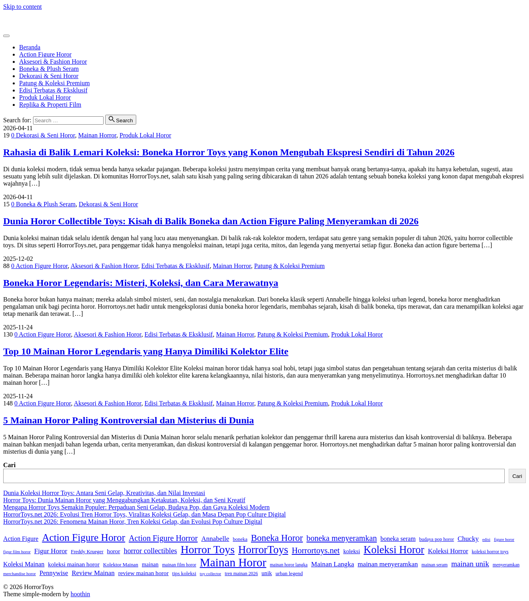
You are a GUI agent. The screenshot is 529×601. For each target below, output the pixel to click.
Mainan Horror (97, 135)
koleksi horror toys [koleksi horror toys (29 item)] (490, 551)
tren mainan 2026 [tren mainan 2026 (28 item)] (241, 573)
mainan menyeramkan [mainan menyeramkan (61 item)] (388, 564)
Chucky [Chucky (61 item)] (468, 538)
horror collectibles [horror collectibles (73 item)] (150, 551)
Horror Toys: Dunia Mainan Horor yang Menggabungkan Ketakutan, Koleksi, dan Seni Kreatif (124, 500)
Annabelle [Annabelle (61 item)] (215, 538)
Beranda (29, 47)
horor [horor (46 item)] (113, 551)
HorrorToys (18, 20)
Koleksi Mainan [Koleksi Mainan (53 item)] (24, 564)
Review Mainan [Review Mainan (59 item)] (93, 573)
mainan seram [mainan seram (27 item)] (434, 565)
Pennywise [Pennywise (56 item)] (53, 573)
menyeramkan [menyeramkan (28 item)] (506, 565)
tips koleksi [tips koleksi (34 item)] (184, 573)
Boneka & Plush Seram (49, 68)
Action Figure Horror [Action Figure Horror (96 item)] (163, 538)
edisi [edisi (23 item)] (486, 539)
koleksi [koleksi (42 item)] (351, 551)
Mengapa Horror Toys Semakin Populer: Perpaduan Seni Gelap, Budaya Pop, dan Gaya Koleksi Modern (136, 507)
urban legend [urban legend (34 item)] (289, 573)
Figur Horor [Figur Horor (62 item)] (50, 551)
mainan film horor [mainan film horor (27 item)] (179, 565)
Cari (9, 465)
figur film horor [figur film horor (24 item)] (17, 551)
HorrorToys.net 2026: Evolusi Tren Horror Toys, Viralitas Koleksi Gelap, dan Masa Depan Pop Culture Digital (144, 514)
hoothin (80, 594)
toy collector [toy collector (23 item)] (210, 574)
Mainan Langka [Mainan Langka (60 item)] (332, 564)
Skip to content (22, 6)
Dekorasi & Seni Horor (48, 75)
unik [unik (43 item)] (266, 573)
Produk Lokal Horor (45, 97)
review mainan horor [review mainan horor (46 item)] (143, 573)
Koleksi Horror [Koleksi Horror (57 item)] (448, 551)
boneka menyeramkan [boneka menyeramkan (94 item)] (341, 538)
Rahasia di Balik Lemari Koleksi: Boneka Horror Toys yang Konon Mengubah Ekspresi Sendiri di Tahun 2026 (229, 152)
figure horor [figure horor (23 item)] (504, 539)
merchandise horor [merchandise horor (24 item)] (19, 573)
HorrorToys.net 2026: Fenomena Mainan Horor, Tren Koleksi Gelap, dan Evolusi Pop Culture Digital (132, 521)
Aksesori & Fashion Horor (53, 61)
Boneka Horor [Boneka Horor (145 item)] (277, 538)
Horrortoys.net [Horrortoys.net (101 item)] (315, 550)
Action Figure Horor (45, 54)
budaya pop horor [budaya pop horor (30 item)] (436, 539)
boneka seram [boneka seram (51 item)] (397, 538)
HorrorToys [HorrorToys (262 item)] (263, 550)
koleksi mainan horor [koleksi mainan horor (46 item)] (74, 564)
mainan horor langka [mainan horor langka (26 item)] (289, 564)
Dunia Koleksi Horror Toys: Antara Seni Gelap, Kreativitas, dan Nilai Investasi (104, 492)
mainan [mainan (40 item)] (150, 564)
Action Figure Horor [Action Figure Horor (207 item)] (83, 537)
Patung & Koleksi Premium (54, 83)
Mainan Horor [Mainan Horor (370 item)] (233, 562)
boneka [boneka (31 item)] (240, 539)
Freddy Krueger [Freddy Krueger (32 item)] (87, 551)
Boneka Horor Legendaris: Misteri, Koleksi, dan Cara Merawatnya (140, 283)
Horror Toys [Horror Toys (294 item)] (207, 549)
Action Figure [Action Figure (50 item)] (20, 538)
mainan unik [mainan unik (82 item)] (470, 564)
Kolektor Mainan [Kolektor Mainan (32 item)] (120, 565)
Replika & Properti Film (50, 104)
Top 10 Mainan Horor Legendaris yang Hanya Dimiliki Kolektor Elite (145, 351)
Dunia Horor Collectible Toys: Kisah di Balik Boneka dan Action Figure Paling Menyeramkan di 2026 (211, 221)
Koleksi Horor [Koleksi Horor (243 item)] (394, 550)
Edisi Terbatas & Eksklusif (53, 90)
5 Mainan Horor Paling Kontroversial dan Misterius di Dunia (128, 420)
